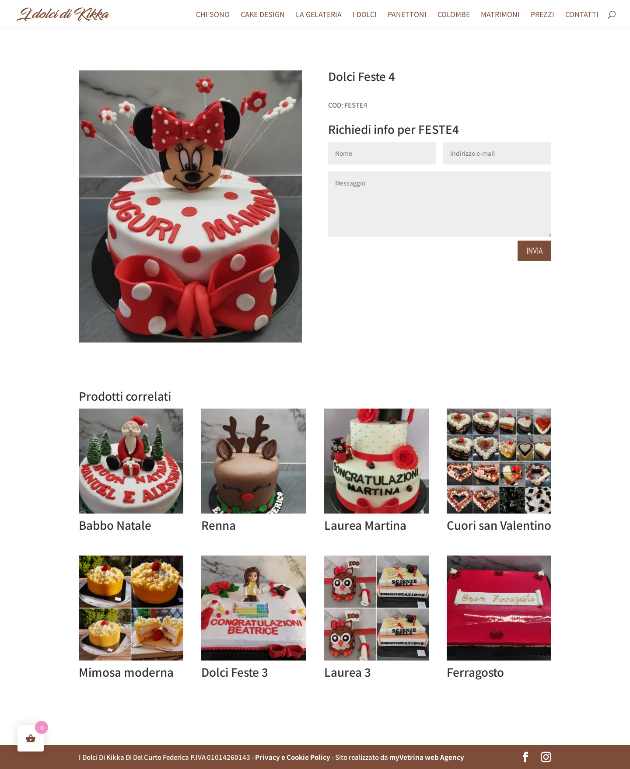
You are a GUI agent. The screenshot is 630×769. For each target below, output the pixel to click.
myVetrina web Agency (426, 757)
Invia (534, 250)
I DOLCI (365, 15)
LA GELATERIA (319, 15)
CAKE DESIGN (263, 15)
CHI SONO (213, 15)
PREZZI (542, 15)
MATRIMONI (500, 15)
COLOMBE (454, 15)
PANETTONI (407, 15)
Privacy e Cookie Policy (292, 757)
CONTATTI (581, 15)
